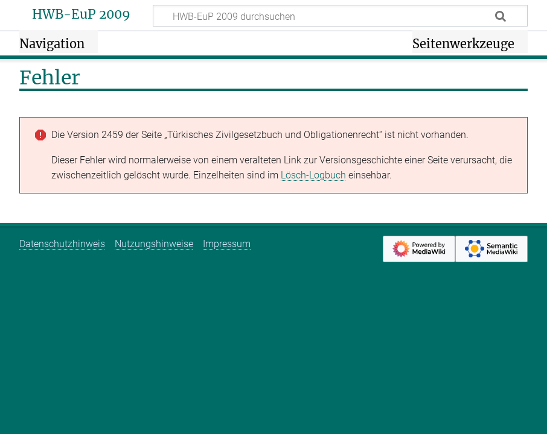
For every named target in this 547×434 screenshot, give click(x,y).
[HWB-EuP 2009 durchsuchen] (340, 15)
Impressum (227, 244)
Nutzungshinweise (154, 244)
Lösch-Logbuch (313, 175)
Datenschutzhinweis (62, 244)
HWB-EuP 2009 (81, 14)
